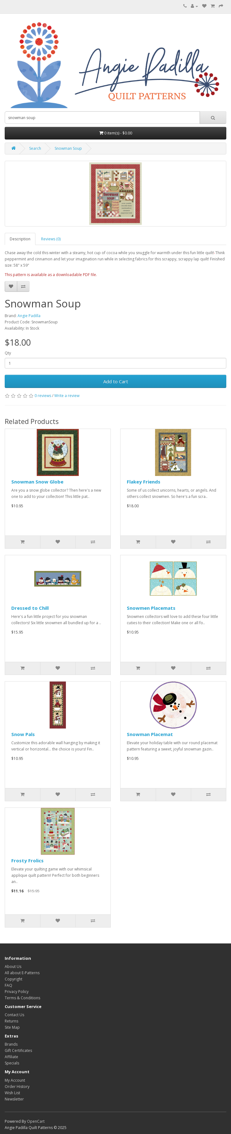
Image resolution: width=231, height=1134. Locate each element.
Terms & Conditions (22, 998)
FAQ (8, 985)
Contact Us (14, 1014)
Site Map (12, 1027)
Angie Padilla (29, 315)
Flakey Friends (143, 481)
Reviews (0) (51, 239)
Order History (17, 1086)
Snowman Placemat (150, 734)
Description (20, 239)
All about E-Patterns (22, 972)
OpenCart (36, 1121)
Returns (11, 1021)
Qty (8, 353)
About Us (13, 966)
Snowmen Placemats (151, 608)
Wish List (12, 1092)
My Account (15, 1080)
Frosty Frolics (27, 860)
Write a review (66, 395)
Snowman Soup (68, 148)
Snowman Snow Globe (37, 481)
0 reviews (43, 395)
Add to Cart (115, 381)
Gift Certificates (18, 1050)
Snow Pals (23, 734)
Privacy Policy (17, 991)
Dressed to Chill (30, 608)
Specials (12, 1063)
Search (35, 148)
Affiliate (11, 1056)
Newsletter (14, 1099)
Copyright (13, 979)
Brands (11, 1044)
